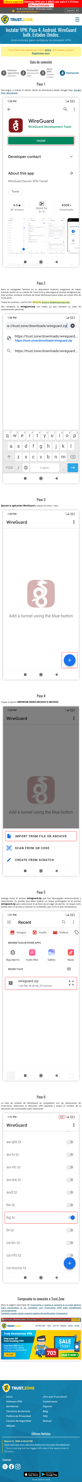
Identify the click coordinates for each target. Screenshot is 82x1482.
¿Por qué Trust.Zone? (55, 1396)
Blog (45, 1411)
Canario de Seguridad (18, 1420)
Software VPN (14, 1401)
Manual (47, 1420)
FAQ (45, 1416)
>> (41, 5)
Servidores (12, 1406)
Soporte (47, 1406)
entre (48, 50)
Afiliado (10, 1425)
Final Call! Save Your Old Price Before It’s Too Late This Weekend (37, 1444)
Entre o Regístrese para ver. (56, 302)
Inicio (9, 1396)
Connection (61, 1313)
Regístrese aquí (40, 53)
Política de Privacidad (18, 1416)
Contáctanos (50, 1401)
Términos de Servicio (18, 1411)
